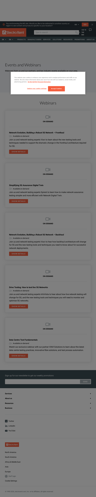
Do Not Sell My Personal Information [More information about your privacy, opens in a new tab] (39, 82)
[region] (48, 83)
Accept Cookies (56, 89)
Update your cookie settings (36, 88)
